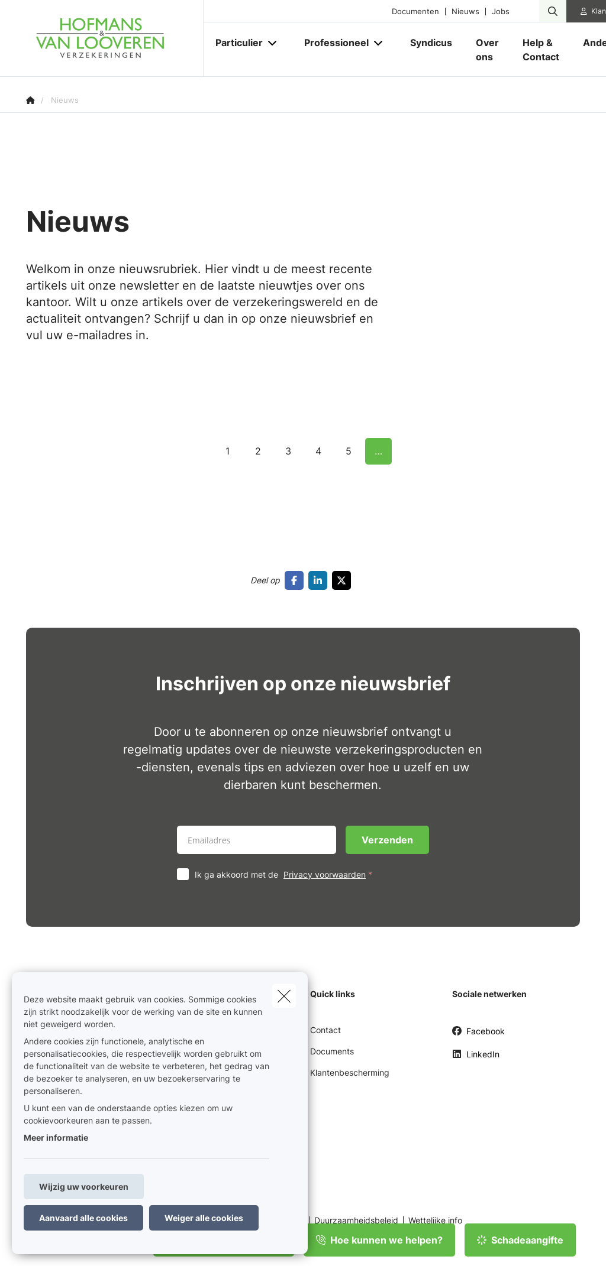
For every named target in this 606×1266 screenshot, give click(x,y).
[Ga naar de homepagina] (115, 38)
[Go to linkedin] (320, 580)
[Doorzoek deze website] (552, 11)
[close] (284, 996)
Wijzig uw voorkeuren (83, 1186)
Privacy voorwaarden (324, 874)
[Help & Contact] (541, 50)
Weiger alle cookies (204, 1218)
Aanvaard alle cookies (83, 1218)
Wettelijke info (435, 1220)
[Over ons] (487, 50)
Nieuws (465, 11)
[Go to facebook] (296, 580)
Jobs (501, 11)
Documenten (415, 11)
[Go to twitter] (344, 580)
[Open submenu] (273, 42)
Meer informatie (56, 1137)
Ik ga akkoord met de (286, 874)
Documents (332, 1051)
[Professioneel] (332, 43)
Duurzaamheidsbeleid (356, 1220)
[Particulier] (235, 43)
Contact (325, 1030)
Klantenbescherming (349, 1072)
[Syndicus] (431, 43)
